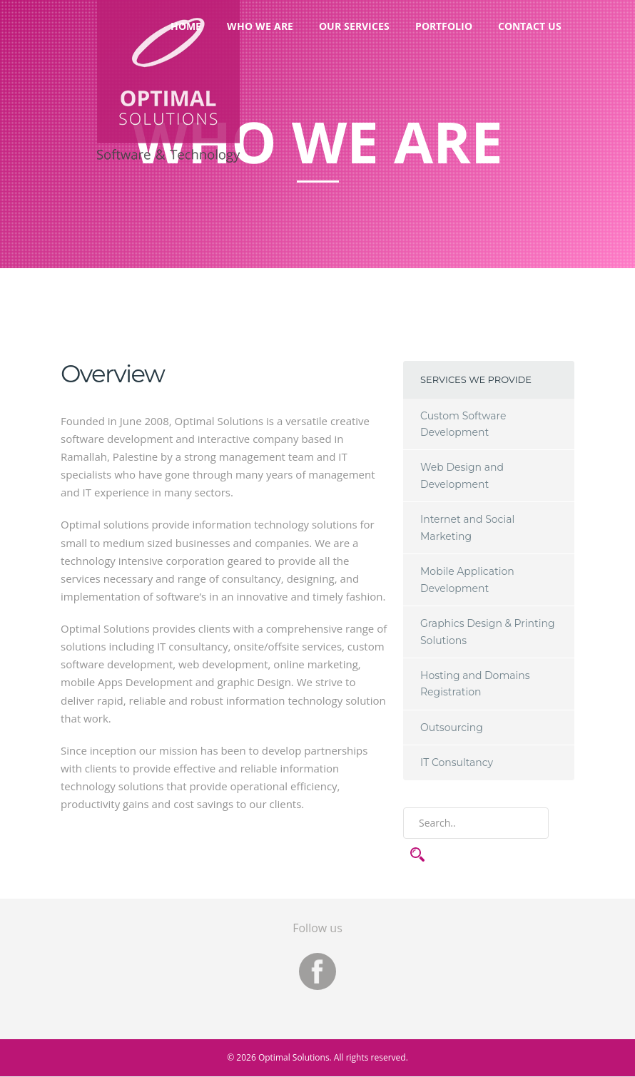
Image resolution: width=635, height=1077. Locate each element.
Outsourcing (451, 727)
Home (186, 26)
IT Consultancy (456, 762)
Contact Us (530, 26)
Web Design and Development (462, 475)
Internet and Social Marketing (467, 527)
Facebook (317, 971)
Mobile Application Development (467, 579)
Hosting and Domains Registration (475, 683)
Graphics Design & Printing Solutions (487, 631)
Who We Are (260, 26)
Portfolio (443, 26)
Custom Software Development (463, 424)
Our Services (354, 26)
